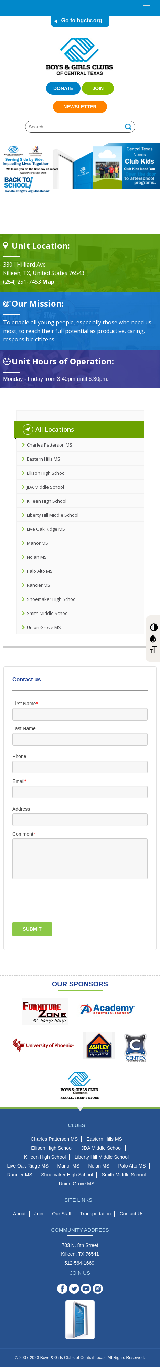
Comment (22, 834)
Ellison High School (46, 473)
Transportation (95, 1213)
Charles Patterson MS (49, 445)
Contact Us (131, 1213)
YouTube (89, 1289)
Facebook (66, 1289)
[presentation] (52, 900)
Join (98, 88)
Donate (63, 88)
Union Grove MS (44, 627)
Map (48, 281)
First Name (24, 703)
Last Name (24, 728)
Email (18, 781)
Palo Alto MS (40, 571)
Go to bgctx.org (81, 20)
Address (21, 809)
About (19, 1213)
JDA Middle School (45, 487)
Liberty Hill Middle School (52, 515)
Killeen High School (46, 501)
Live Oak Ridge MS (46, 529)
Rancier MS (38, 585)
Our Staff (61, 1213)
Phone (19, 756)
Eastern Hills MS (43, 459)
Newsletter (79, 106)
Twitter (77, 1289)
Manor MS (37, 543)
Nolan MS (37, 557)
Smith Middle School (48, 613)
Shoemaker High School (52, 599)
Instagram (101, 1289)
